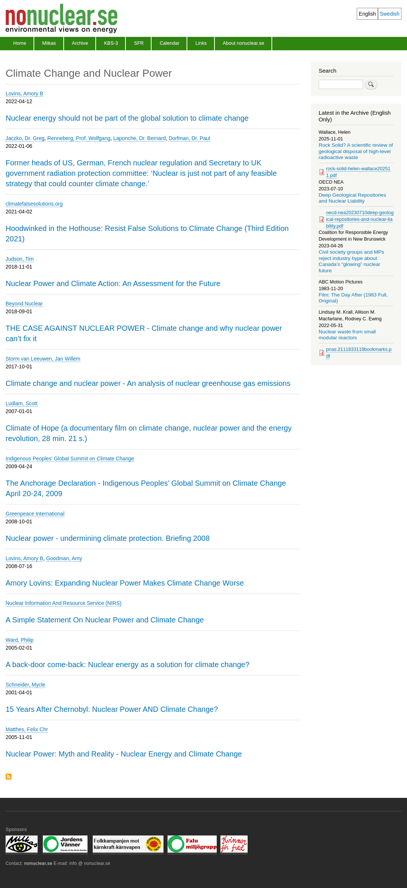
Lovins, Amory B (24, 93)
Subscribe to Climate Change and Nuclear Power (9, 777)
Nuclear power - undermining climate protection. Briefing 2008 (108, 538)
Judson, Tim (20, 259)
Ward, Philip (20, 640)
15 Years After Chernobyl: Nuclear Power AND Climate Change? (112, 709)
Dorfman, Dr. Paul (189, 138)
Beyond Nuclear (24, 304)
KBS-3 (111, 43)
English (367, 14)
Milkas (49, 43)
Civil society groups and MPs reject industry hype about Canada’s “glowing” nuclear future (351, 261)
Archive (80, 43)
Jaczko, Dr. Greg (25, 138)
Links (201, 43)
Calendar (169, 43)
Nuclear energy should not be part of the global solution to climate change (127, 118)
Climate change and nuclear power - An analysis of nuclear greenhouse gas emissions (148, 383)
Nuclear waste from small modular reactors (347, 334)
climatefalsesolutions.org (34, 204)
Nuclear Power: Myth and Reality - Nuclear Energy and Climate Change (124, 754)
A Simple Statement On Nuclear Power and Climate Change (105, 620)
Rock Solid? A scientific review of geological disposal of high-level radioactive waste (356, 151)
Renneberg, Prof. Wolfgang (78, 138)
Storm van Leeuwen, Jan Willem (43, 359)
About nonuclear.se (243, 43)
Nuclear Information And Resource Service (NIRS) (63, 603)
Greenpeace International (35, 514)
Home (19, 43)
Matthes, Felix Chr (27, 729)
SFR (139, 43)
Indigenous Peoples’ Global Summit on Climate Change (70, 459)
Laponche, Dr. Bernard (139, 138)
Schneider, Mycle (25, 685)
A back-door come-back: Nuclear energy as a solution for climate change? (127, 664)
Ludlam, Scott (22, 403)
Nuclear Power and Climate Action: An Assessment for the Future (113, 283)
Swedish (390, 14)
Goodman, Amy (64, 558)
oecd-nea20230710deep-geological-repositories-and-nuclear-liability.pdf (360, 219)
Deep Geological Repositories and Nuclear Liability (352, 198)
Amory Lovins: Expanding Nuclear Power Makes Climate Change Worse (125, 583)
